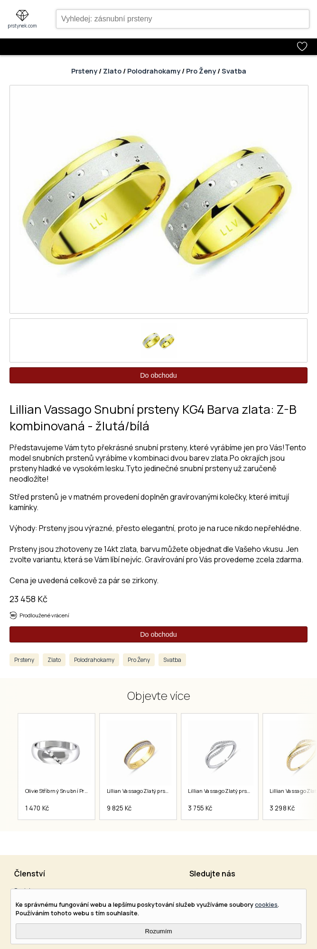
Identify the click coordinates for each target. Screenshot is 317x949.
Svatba (234, 70)
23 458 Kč (28, 599)
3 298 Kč (282, 808)
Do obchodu (158, 375)
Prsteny (84, 70)
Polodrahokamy (153, 70)
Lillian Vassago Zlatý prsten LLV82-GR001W (241, 791)
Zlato (112, 70)
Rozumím (158, 931)
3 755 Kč (200, 808)
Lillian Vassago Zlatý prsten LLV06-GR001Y (159, 791)
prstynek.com (22, 25)
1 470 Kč (37, 808)
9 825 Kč (119, 808)
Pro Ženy (201, 70)
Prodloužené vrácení (44, 615)
